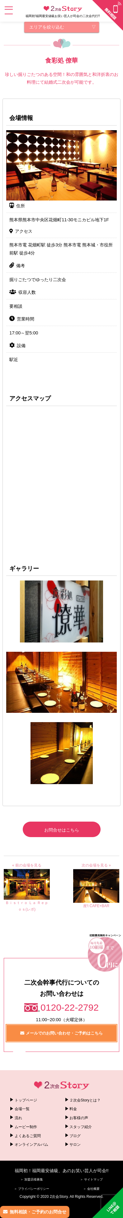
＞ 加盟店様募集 (31, 1179)
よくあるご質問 (28, 1136)
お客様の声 (78, 1118)
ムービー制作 (26, 1127)
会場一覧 (22, 1109)
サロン (75, 1144)
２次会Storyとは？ (85, 1100)
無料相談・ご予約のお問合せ (38, 1211)
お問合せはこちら (61, 829)
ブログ (75, 1136)
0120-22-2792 (69, 1007)
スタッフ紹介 (80, 1127)
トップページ (26, 1100)
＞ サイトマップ (91, 1179)
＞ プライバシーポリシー (31, 1188)
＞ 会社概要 (91, 1188)
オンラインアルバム (31, 1144)
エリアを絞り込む (46, 26)
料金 (73, 1109)
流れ (18, 1118)
